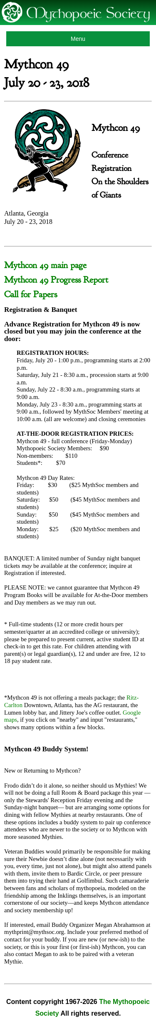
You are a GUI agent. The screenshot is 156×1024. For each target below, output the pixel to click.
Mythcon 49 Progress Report (56, 280)
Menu (78, 38)
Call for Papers (30, 294)
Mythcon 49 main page (45, 265)
